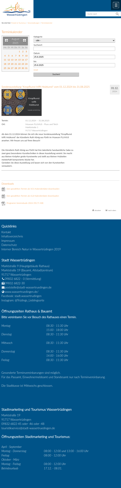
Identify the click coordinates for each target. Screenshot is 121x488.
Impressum (8, 240)
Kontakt (6, 232)
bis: (34, 61)
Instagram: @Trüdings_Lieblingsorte (23, 300)
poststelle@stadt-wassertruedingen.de (28, 287)
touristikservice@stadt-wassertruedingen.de (28, 428)
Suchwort (37, 45)
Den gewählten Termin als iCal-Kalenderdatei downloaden (33, 196)
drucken (98, 210)
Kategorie (37, 36)
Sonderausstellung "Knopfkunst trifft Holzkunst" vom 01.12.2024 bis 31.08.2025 (46, 86)
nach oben (112, 210)
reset (35, 70)
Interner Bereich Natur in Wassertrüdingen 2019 (31, 249)
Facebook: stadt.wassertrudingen (22, 296)
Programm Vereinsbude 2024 (25, 203)
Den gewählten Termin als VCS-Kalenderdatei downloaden (33, 188)
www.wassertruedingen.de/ (22, 291)
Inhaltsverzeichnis (12, 236)
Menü (116, 5)
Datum (36, 53)
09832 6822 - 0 (13, 279)
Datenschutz (9, 245)
